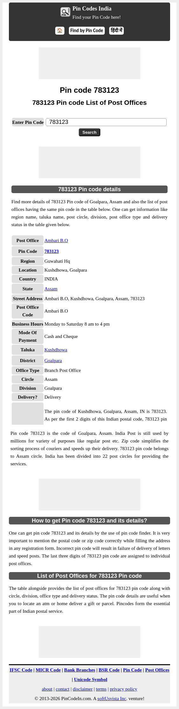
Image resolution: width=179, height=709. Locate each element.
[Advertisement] (89, 63)
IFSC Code (21, 669)
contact (62, 689)
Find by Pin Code (86, 30)
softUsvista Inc (111, 698)
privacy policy (123, 689)
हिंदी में (116, 30)
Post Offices (157, 669)
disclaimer (82, 689)
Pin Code (132, 669)
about (47, 689)
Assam (50, 288)
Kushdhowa (55, 349)
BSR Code (109, 669)
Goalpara (53, 360)
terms (101, 689)
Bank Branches (79, 669)
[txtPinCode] (106, 122)
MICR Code (48, 669)
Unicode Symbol (90, 679)
